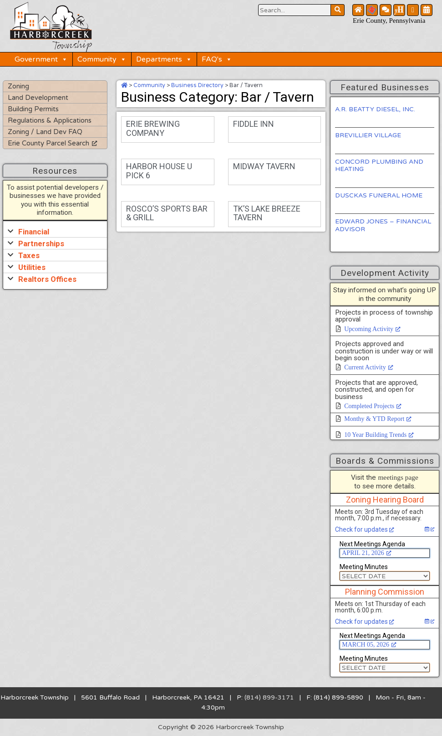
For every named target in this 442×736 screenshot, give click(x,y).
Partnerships (41, 243)
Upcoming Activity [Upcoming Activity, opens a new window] (372, 329)
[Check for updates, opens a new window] (429, 529)
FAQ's (217, 59)
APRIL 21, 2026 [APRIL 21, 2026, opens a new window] (366, 552)
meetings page (398, 477)
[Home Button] (358, 10)
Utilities (32, 267)
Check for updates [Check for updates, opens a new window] (364, 529)
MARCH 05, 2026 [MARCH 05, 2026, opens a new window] (369, 644)
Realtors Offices (47, 279)
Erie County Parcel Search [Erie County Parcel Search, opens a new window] (52, 143)
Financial (33, 231)
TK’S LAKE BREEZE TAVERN (266, 213)
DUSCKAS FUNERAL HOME (378, 195)
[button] (55, 231)
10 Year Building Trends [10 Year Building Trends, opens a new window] (379, 434)
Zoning (18, 86)
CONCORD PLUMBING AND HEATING (379, 165)
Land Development (38, 97)
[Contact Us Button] (385, 10)
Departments (164, 59)
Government (41, 59)
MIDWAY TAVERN (264, 166)
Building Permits (33, 109)
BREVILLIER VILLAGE (368, 135)
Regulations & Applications (49, 120)
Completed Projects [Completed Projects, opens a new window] (372, 406)
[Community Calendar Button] (426, 10)
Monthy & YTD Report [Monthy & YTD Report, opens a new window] (378, 418)
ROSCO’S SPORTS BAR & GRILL (167, 213)
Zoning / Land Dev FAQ (45, 132)
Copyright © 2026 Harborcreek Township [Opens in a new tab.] (221, 727)
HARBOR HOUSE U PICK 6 (159, 170)
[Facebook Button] (413, 10)
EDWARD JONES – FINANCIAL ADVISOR (383, 225)
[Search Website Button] (294, 10)
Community (102, 59)
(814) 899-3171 (269, 697)
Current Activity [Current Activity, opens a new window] (368, 367)
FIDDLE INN (253, 124)
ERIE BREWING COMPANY (153, 128)
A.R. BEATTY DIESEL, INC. (375, 109)
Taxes (29, 255)
